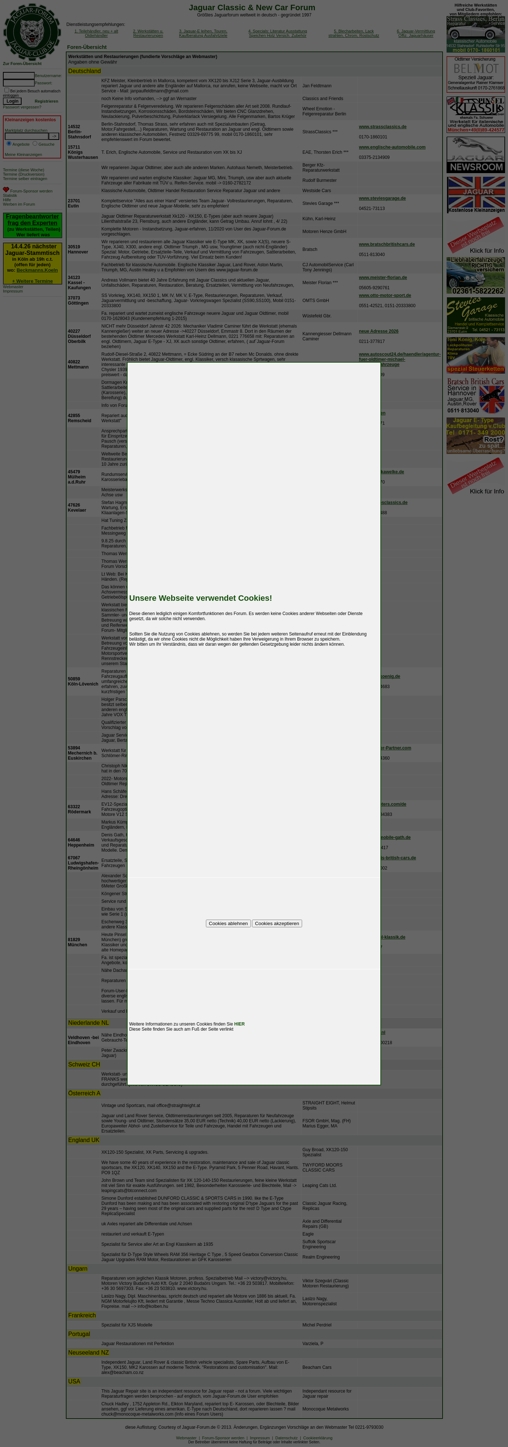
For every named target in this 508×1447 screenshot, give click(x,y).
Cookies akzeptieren (277, 923)
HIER (239, 1024)
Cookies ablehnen (228, 923)
